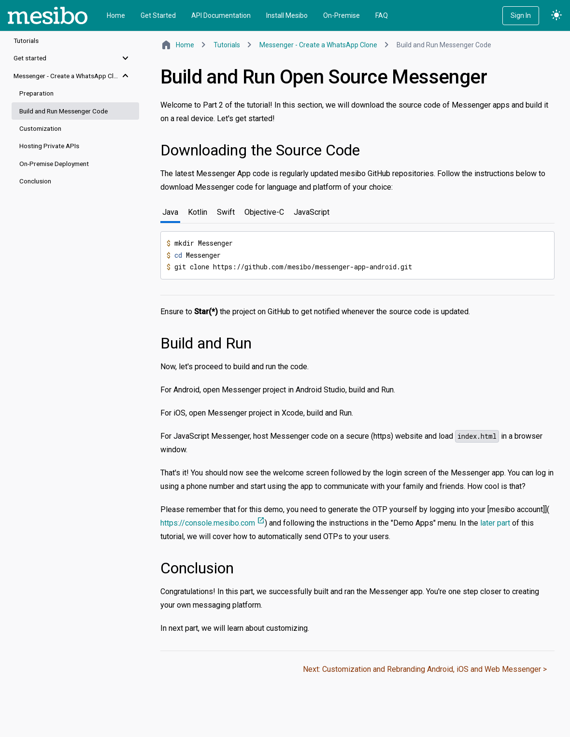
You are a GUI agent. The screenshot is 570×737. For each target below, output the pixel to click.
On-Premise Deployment (54, 163)
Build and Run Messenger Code (63, 111)
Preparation (36, 93)
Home (116, 15)
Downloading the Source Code (260, 150)
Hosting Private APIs (49, 146)
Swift (226, 212)
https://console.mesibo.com (212, 523)
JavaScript (311, 212)
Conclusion (35, 181)
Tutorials (26, 40)
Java (170, 212)
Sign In (521, 15)
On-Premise (341, 15)
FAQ (381, 15)
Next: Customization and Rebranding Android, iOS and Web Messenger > (425, 669)
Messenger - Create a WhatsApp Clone (318, 45)
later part (495, 523)
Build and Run (206, 343)
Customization (40, 128)
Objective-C (264, 212)
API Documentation (221, 15)
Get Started (158, 15)
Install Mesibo (287, 15)
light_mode (556, 15)
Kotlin (197, 212)
